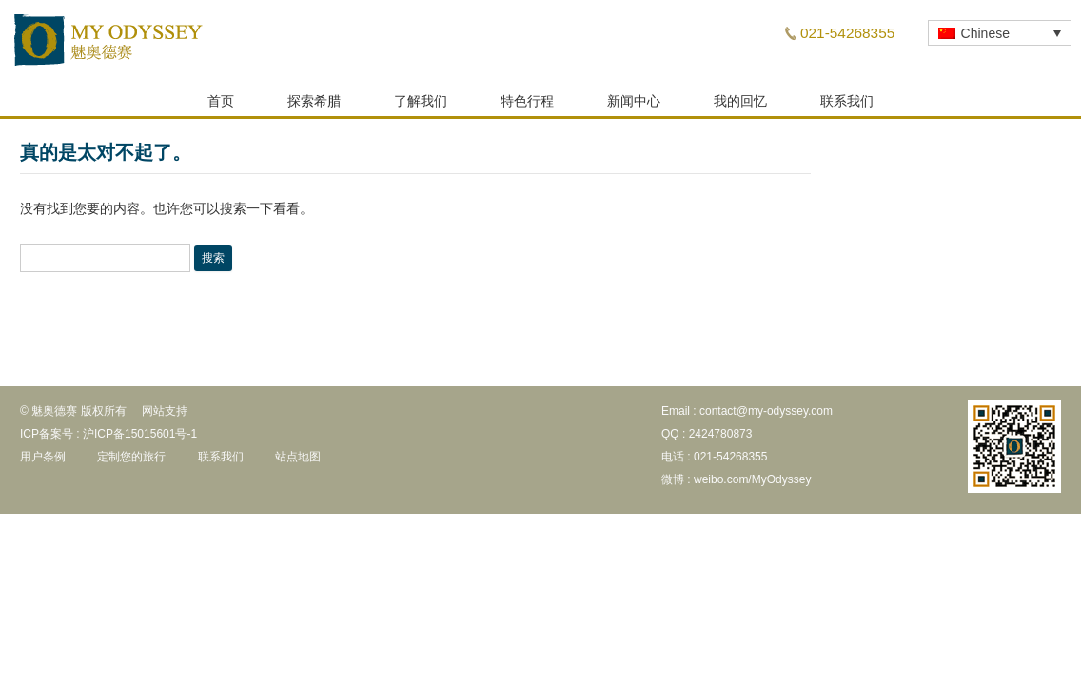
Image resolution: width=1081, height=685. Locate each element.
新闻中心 (633, 106)
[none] (999, 33)
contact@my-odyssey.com (766, 416)
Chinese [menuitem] (985, 33)
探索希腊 (314, 106)
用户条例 (43, 462)
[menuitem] (999, 33)
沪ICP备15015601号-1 (140, 439)
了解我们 (420, 106)
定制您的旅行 (131, 462)
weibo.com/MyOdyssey (752, 485)
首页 (220, 106)
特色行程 (527, 106)
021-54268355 (847, 33)
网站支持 (164, 416)
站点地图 (298, 462)
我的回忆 (740, 106)
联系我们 (847, 106)
